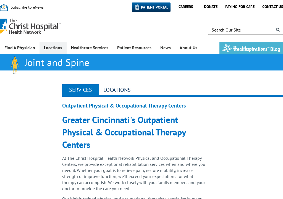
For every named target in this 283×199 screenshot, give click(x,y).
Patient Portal (154, 7)
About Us (188, 47)
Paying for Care (240, 6)
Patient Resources (134, 47)
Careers (186, 6)
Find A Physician (19, 47)
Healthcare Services (89, 47)
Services (80, 89)
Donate (211, 6)
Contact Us (272, 6)
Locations (53, 47)
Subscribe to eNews (27, 7)
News (165, 47)
